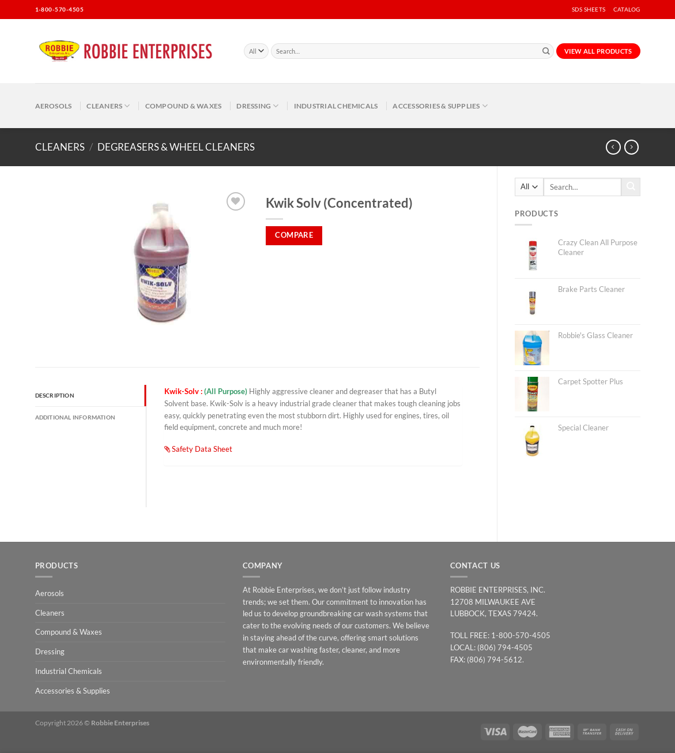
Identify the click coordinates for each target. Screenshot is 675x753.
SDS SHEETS (588, 9)
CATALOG (626, 9)
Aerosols (53, 106)
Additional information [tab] (75, 417)
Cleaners (108, 105)
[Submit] (546, 51)
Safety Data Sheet (198, 449)
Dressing (257, 105)
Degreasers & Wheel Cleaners (176, 147)
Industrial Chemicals (336, 106)
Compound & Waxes (183, 106)
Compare (294, 235)
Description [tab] (54, 395)
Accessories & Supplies (440, 105)
